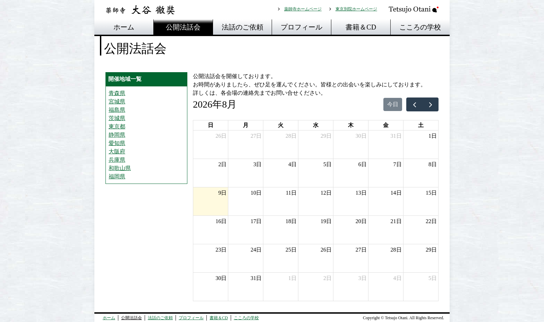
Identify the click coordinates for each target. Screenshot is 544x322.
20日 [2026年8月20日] (361, 221)
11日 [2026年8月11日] (291, 193)
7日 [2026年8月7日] (397, 164)
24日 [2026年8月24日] (256, 250)
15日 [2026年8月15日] (431, 193)
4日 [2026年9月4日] (397, 278)
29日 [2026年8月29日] (431, 250)
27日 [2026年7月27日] (256, 136)
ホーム (123, 27)
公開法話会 (183, 27)
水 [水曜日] (315, 125)
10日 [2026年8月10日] (256, 193)
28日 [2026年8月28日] (396, 250)
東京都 (117, 126)
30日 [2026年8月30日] (221, 278)
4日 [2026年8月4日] (292, 164)
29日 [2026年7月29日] (326, 136)
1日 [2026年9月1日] (292, 278)
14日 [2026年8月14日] (396, 193)
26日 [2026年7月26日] (221, 136)
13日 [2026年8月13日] (361, 193)
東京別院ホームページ (356, 9)
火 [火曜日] (280, 125)
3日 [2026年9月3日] (362, 278)
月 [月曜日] (245, 125)
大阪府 (117, 151)
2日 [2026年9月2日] (327, 278)
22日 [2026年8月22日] (431, 221)
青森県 (117, 93)
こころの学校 (420, 27)
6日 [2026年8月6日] (362, 164)
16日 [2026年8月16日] (221, 221)
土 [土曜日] (421, 125)
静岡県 (117, 135)
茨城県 (117, 118)
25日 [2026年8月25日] (291, 250)
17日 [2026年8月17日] (256, 221)
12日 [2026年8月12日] (326, 193)
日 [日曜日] (210, 125)
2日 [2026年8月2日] (222, 164)
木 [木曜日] (351, 125)
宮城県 (117, 101)
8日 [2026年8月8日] (432, 164)
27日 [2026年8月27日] (361, 250)
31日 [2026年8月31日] (256, 278)
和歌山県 (120, 168)
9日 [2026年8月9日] (222, 193)
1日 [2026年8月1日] (432, 136)
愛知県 (117, 143)
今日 (392, 104)
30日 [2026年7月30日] (361, 136)
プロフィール (301, 27)
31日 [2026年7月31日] (396, 136)
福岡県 (117, 176)
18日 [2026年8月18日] (291, 221)
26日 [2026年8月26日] (326, 250)
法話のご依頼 (242, 27)
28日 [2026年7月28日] (291, 136)
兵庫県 (117, 160)
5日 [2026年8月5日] (327, 164)
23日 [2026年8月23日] (221, 250)
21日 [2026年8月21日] (396, 221)
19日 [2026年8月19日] (326, 221)
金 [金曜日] (386, 125)
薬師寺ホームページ (303, 9)
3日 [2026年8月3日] (257, 164)
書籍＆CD (361, 27)
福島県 (117, 110)
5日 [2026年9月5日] (432, 278)
